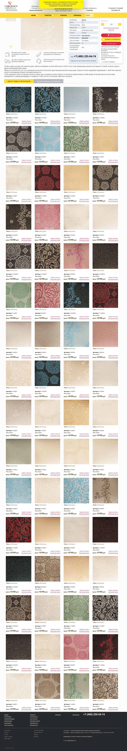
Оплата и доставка (39, 730)
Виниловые (8, 721)
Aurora (84, 20)
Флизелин (85, 38)
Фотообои (7, 717)
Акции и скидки (8, 736)
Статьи (6, 734)
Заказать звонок (11, 10)
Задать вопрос (26, 121)
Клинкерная (34, 723)
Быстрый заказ (111, 43)
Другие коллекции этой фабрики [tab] (48, 81)
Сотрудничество (38, 732)
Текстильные (8, 725)
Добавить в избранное (112, 39)
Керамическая (35, 721)
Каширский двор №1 (35, 10)
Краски (63, 15)
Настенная (33, 719)
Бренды (36, 734)
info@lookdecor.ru (10, 8)
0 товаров (89, 10)
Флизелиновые (9, 719)
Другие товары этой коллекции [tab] (19, 81)
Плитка (48, 15)
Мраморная (34, 725)
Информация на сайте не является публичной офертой (83, 60)
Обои (33, 15)
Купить (112, 35)
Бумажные (8, 723)
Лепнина (77, 15)
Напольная (34, 717)
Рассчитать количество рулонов (111, 29)
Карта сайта (7, 738)
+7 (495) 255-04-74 (10, 6)
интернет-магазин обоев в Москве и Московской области (85, 730)
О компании (7, 730)
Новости (6, 732)
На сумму (116, 10)
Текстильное (86, 35)
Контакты (36, 736)
